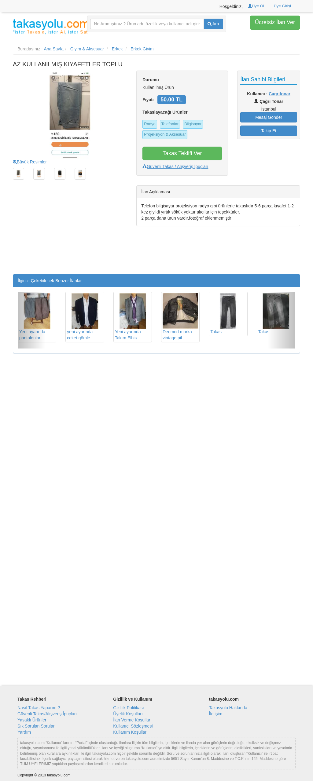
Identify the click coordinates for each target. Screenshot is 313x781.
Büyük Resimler (30, 161)
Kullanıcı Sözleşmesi (133, 726)
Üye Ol (256, 6)
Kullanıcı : (268, 93)
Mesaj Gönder (268, 117)
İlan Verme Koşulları (132, 719)
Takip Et (268, 130)
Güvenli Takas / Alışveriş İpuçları (175, 166)
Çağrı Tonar (268, 101)
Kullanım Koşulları (130, 732)
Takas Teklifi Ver (182, 153)
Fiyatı (148, 99)
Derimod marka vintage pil (180, 316)
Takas (228, 313)
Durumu (150, 79)
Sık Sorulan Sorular (35, 726)
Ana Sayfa (54, 48)
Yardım (24, 732)
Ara (213, 23)
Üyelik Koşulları (127, 713)
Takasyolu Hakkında (228, 707)
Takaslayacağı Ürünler (165, 112)
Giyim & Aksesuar (87, 48)
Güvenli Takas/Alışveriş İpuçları (47, 713)
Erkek (117, 48)
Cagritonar (279, 93)
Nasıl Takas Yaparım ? (38, 707)
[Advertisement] (70, 231)
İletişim (216, 713)
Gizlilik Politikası (128, 707)
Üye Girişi (282, 6)
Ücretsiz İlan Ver (275, 22)
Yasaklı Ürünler (31, 719)
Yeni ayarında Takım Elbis (132, 316)
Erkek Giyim (142, 48)
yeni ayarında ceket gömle (84, 316)
